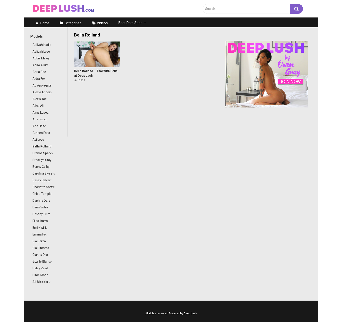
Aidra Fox (38, 78)
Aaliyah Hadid (41, 45)
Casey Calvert (41, 180)
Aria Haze (39, 126)
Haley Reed (40, 268)
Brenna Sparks (42, 153)
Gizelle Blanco (42, 261)
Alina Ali (38, 105)
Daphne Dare (41, 200)
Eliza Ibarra (40, 221)
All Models (41, 282)
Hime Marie (40, 275)
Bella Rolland (41, 146)
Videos (102, 23)
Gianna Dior (40, 254)
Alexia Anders (42, 92)
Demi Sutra (40, 207)
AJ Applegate (41, 85)
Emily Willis (39, 227)
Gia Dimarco (40, 248)
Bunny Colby (41, 166)
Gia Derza (39, 241)
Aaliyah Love (41, 51)
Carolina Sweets (43, 173)
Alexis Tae (39, 99)
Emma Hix (39, 234)
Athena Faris (41, 133)
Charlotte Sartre (43, 187)
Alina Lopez (40, 112)
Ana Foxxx (39, 119)
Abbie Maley (41, 58)
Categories (73, 23)
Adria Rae (39, 72)
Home (44, 23)
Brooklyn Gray (41, 160)
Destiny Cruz (41, 214)
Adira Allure (40, 65)
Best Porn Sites (130, 23)
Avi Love (38, 139)
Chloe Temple (41, 194)
